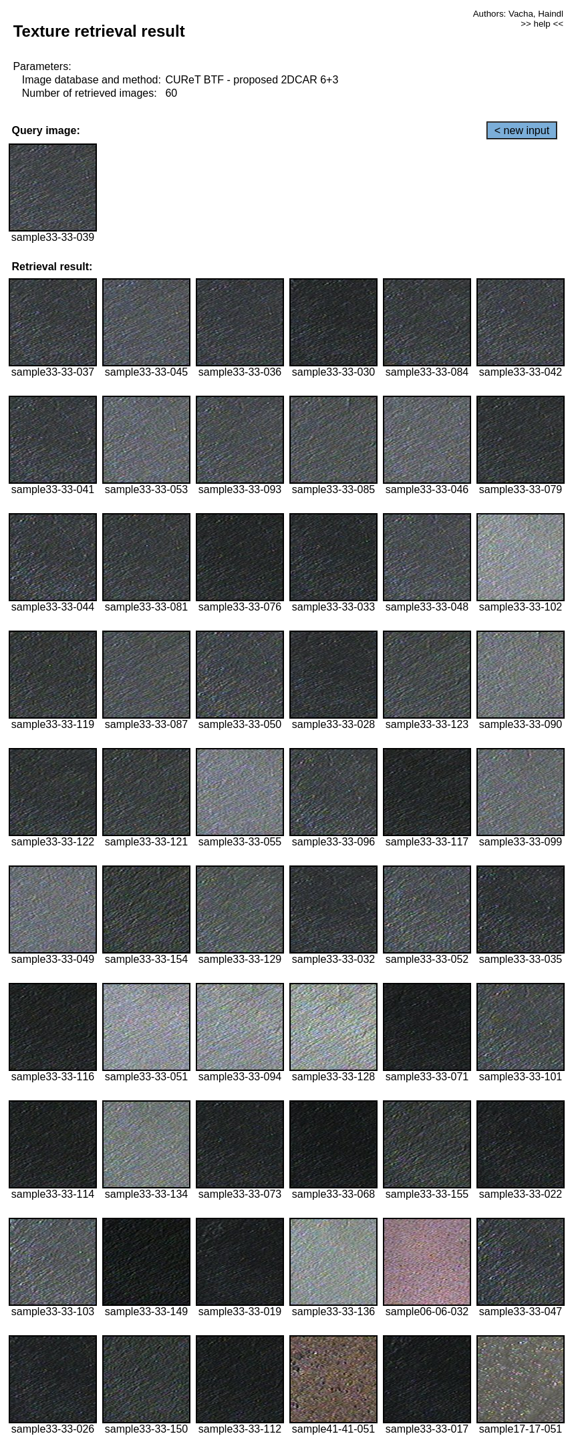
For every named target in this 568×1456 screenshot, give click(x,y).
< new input (521, 130)
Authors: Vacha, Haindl (518, 14)
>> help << (542, 24)
